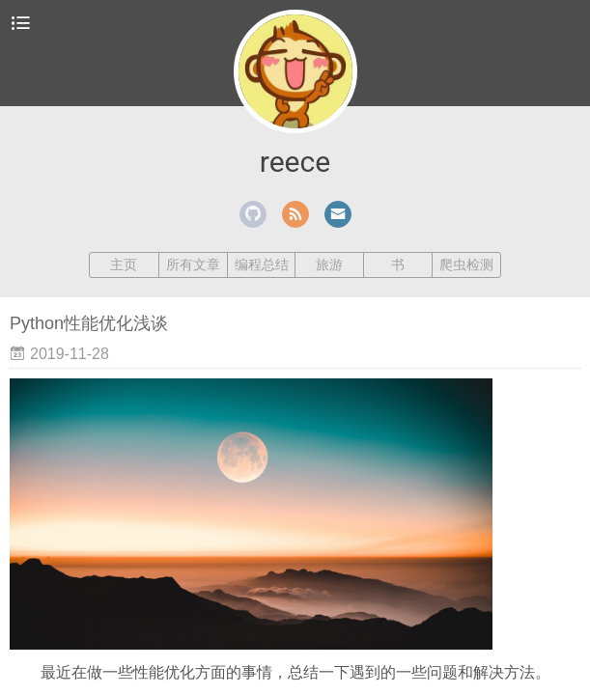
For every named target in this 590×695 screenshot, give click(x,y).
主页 (123, 264)
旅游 (329, 264)
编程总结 (262, 264)
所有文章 (193, 264)
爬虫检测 (466, 264)
